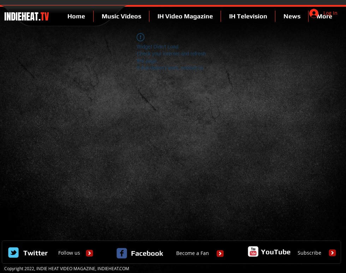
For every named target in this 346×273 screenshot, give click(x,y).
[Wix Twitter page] (13, 252)
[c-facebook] (122, 253)
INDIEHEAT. (25, 17)
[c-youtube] (253, 251)
